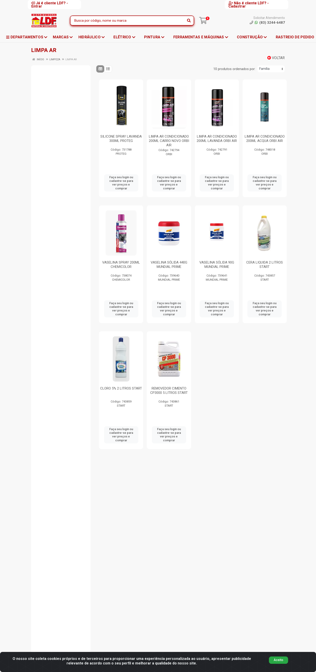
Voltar (276, 58)
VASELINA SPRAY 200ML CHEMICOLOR (121, 264)
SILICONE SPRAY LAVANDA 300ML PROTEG (121, 138)
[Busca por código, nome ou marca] (127, 20)
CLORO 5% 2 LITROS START (121, 388)
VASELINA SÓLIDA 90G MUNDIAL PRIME (216, 264)
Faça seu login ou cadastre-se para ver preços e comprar (121, 182)
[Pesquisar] (189, 20)
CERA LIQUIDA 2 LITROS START (264, 264)
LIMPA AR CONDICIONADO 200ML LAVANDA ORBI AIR (217, 138)
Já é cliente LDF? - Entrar (49, 4)
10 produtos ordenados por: (234, 69)
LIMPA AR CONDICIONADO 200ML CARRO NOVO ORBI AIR (169, 140)
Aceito (278, 662)
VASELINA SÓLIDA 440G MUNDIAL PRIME (169, 264)
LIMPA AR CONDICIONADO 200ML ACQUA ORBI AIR (265, 138)
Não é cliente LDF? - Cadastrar (248, 4)
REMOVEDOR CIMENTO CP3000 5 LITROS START (169, 390)
